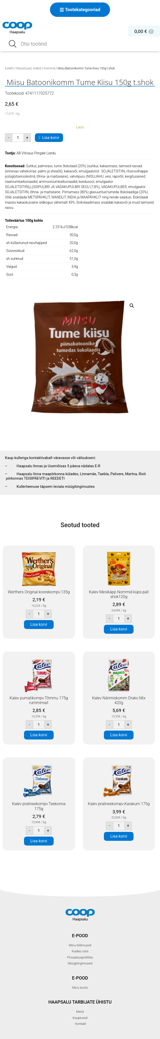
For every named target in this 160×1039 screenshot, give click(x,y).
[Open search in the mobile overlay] (80, 43)
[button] (131, 305)
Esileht (9, 68)
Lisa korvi (50, 137)
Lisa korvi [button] (38, 624)
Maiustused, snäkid (28, 68)
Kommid (49, 68)
